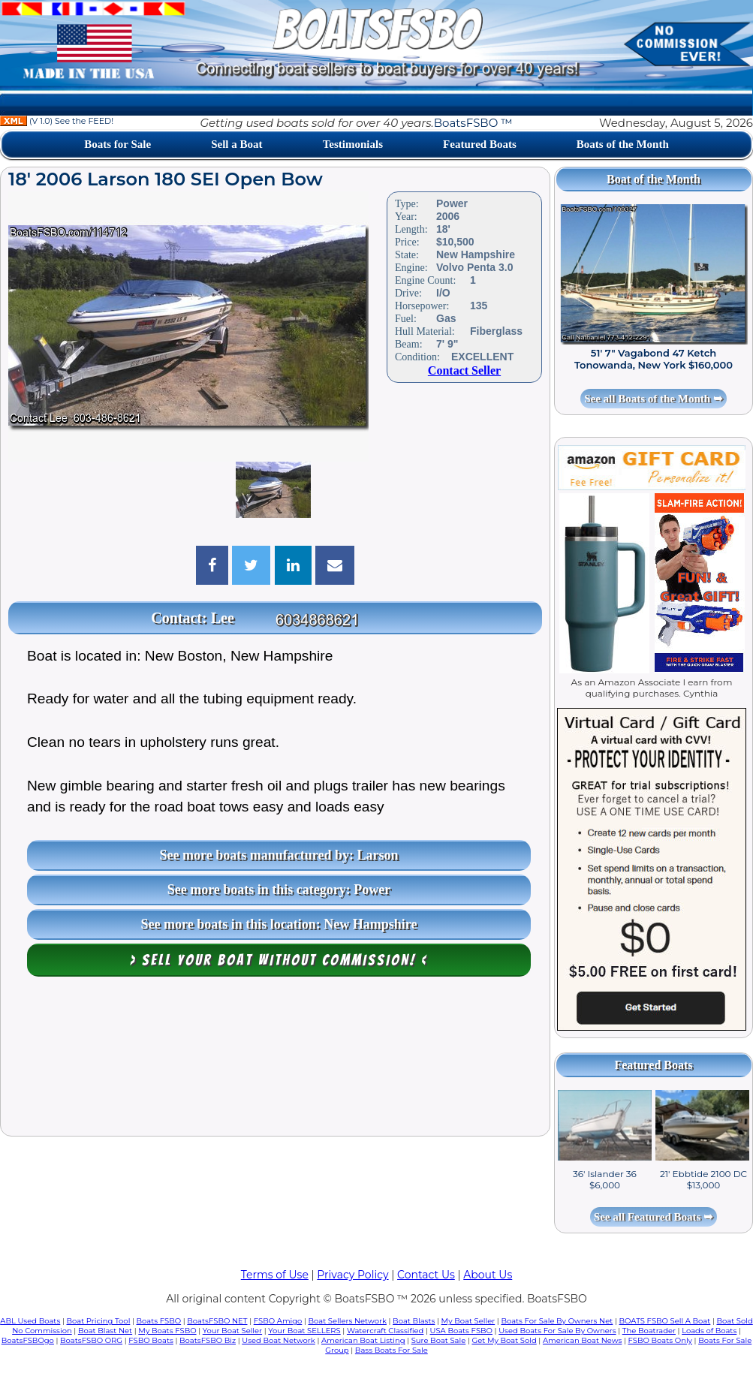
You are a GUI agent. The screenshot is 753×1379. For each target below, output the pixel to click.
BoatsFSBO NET (217, 1321)
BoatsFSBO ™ (473, 123)
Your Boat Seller (232, 1330)
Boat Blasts (414, 1321)
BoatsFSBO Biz (207, 1340)
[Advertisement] (275, 1060)
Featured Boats (480, 144)
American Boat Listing (363, 1340)
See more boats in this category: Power (279, 889)
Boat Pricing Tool (99, 1321)
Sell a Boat (236, 144)
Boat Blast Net (105, 1330)
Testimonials (353, 144)
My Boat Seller (468, 1321)
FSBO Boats (150, 1340)
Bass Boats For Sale (391, 1350)
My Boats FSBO (167, 1330)
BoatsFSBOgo (28, 1340)
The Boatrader (649, 1330)
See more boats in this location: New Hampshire (279, 924)
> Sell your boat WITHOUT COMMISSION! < (279, 960)
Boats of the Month (623, 144)
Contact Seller (464, 370)
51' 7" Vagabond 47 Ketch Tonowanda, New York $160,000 (653, 359)
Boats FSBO (159, 1321)
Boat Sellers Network (348, 1321)
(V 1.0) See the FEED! (56, 121)
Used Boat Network (278, 1340)
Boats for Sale (117, 144)
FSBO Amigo (278, 1321)
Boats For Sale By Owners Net (557, 1321)
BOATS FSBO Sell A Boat (665, 1321)
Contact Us (426, 1274)
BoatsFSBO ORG (91, 1340)
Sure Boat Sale (438, 1340)
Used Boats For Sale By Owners (557, 1330)
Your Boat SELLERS (304, 1330)
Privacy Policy (352, 1274)
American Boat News (582, 1340)
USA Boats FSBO (461, 1330)
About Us (487, 1274)
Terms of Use (275, 1274)
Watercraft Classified (385, 1330)
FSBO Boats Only (660, 1340)
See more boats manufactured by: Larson (279, 855)
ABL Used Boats (30, 1321)
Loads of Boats (709, 1330)
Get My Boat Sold (503, 1340)
